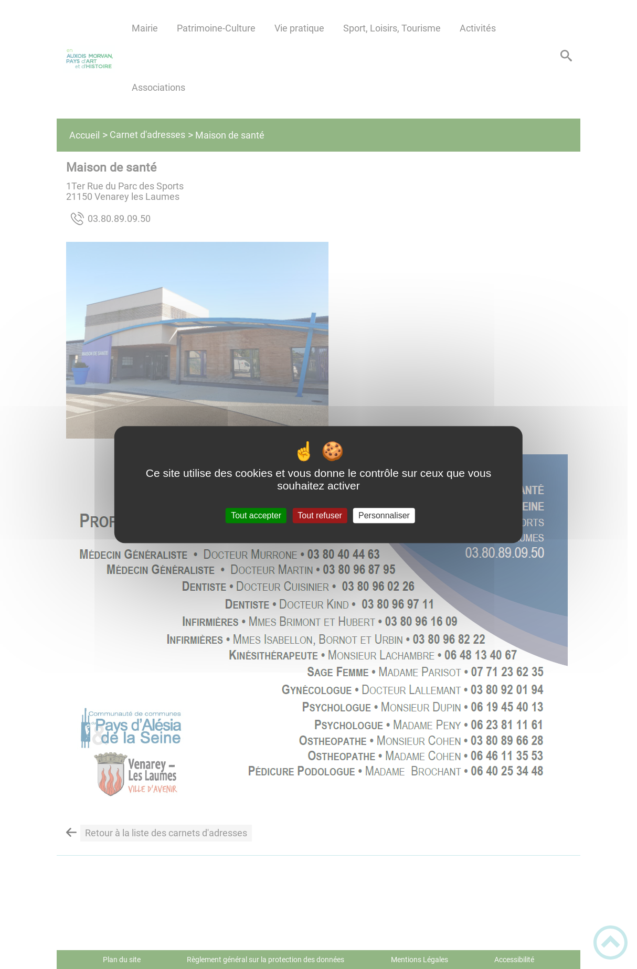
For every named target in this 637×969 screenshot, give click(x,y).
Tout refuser (320, 515)
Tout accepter (256, 515)
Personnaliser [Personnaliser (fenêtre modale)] (384, 515)
